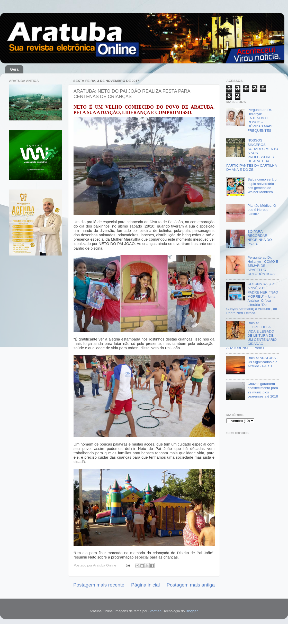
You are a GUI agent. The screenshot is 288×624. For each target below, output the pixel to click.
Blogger (191, 611)
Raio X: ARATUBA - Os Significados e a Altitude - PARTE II (262, 362)
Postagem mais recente (98, 585)
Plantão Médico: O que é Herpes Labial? (261, 210)
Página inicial (145, 585)
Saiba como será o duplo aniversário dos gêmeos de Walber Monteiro (261, 185)
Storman (154, 611)
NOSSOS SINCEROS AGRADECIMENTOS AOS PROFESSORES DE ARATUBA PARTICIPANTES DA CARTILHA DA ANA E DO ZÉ (252, 154)
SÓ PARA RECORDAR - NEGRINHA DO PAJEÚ (259, 238)
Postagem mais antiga (191, 585)
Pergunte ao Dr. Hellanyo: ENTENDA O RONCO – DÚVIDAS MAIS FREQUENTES (259, 120)
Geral (15, 69)
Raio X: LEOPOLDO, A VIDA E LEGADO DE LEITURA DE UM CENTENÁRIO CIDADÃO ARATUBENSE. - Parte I (251, 335)
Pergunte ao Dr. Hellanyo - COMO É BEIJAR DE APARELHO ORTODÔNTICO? (262, 266)
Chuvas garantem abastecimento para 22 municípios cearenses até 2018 (262, 390)
